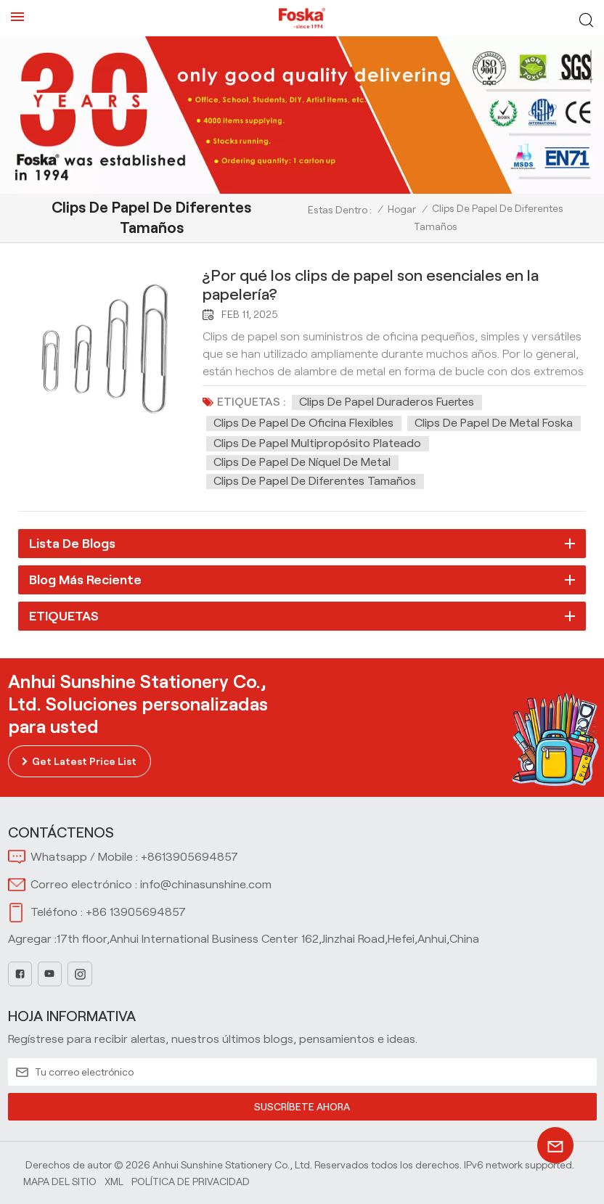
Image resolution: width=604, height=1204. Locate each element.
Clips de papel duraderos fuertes (386, 402)
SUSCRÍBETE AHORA (302, 1107)
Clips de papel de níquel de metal (302, 462)
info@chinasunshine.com (206, 884)
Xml (114, 1181)
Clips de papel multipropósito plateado (317, 443)
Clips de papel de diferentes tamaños (314, 481)
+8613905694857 (189, 857)
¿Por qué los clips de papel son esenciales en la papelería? (371, 284)
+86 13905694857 (136, 912)
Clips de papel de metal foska (494, 423)
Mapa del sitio (60, 1181)
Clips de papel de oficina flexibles (303, 423)
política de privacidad (190, 1181)
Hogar (402, 209)
